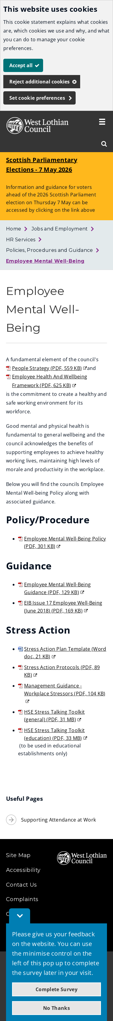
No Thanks (56, 1008)
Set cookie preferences (37, 98)
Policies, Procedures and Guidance (49, 250)
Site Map (18, 855)
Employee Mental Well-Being (45, 261)
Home (13, 229)
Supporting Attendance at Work (58, 819)
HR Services (21, 240)
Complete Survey (56, 989)
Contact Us (21, 885)
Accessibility (23, 870)
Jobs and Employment (60, 229)
